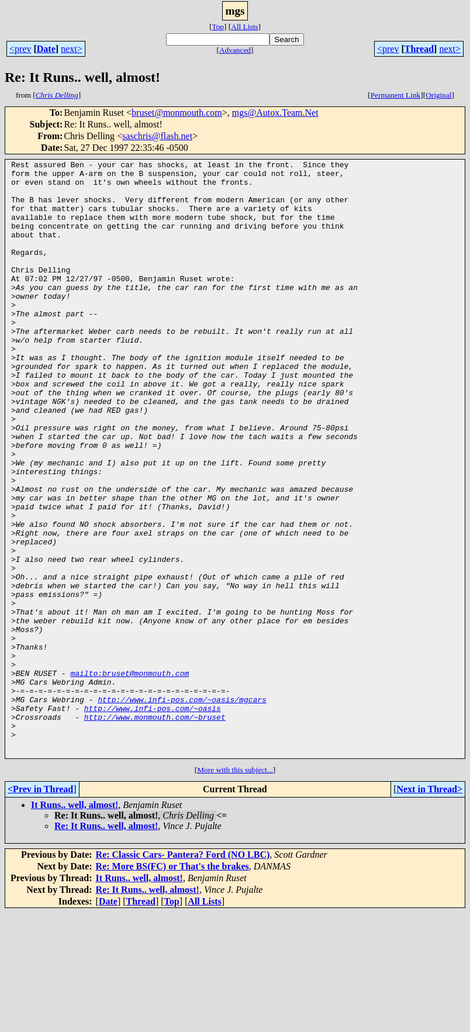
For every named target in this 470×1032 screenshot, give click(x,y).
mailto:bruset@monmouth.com (129, 776)
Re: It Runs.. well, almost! (106, 945)
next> (71, 49)
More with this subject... (235, 889)
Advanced (235, 50)
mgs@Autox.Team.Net (275, 113)
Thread (419, 49)
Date (46, 49)
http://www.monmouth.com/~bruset (155, 829)
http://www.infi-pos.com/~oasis (152, 818)
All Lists (244, 26)
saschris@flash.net (157, 136)
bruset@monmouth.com (177, 113)
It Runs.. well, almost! (74, 924)
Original (438, 95)
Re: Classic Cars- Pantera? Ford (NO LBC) (183, 974)
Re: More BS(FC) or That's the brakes (172, 985)
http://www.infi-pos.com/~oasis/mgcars (182, 808)
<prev (20, 49)
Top (218, 26)
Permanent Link (396, 95)
